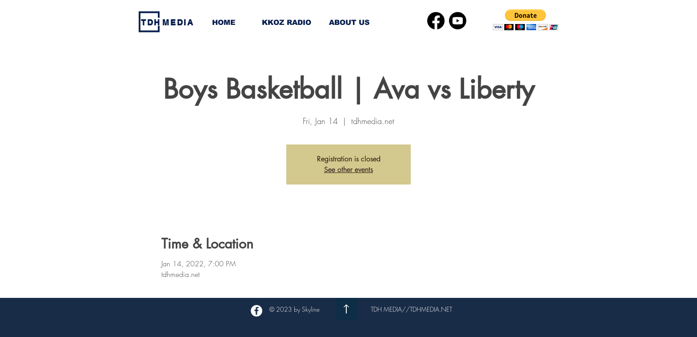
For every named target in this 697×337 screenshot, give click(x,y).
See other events (348, 169)
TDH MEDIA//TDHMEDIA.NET (411, 309)
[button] (525, 19)
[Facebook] (436, 20)
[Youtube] (457, 20)
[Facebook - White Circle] (256, 311)
